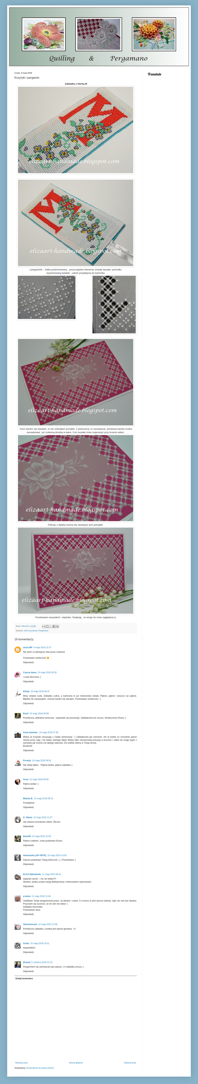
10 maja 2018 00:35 (47, 672)
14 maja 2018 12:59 (47, 924)
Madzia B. (28, 798)
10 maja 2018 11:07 (42, 817)
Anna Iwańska (30, 732)
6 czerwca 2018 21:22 (41, 962)
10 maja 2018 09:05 (39, 779)
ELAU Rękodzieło (32, 874)
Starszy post (130, 1062)
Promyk (27, 760)
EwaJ (26, 713)
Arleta (26, 943)
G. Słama (27, 817)
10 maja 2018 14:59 (56, 855)
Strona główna (76, 1062)
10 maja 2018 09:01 (41, 760)
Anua (25, 779)
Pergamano (43, 630)
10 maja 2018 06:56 (39, 713)
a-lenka (26, 896)
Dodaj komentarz (24, 978)
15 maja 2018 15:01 (39, 943)
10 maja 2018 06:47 (40, 691)
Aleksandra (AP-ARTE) (34, 855)
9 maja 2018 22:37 (42, 647)
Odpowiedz (28, 662)
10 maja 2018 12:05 (41, 836)
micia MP (27, 647)
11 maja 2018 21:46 (41, 896)
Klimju (26, 691)
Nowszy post (21, 1062)
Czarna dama (30, 672)
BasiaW (27, 836)
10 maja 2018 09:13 (43, 798)
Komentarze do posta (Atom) (40, 1068)
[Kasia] (26, 962)
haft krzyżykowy (30, 630)
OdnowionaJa (30, 924)
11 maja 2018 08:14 (51, 874)
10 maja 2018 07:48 (48, 732)
